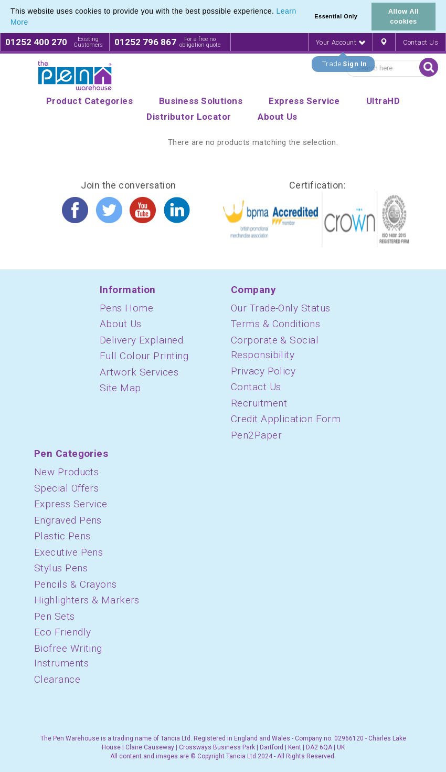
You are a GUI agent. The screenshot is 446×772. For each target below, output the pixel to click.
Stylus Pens (61, 568)
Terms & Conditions (275, 324)
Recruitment (259, 403)
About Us (121, 324)
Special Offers (66, 488)
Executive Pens (68, 552)
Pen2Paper (256, 435)
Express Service (71, 504)
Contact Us (421, 42)
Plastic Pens (62, 536)
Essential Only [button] (335, 16)
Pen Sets (54, 616)
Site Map (120, 388)
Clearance (57, 679)
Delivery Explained (141, 340)
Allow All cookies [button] (403, 16)
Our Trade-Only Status (280, 308)
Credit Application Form (286, 419)
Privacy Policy (263, 371)
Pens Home (126, 308)
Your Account (340, 42)
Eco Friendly (62, 632)
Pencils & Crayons (75, 584)
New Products (66, 472)
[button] (32, 23)
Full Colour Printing (144, 356)
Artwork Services (139, 372)
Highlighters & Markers (87, 600)
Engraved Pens (68, 520)
